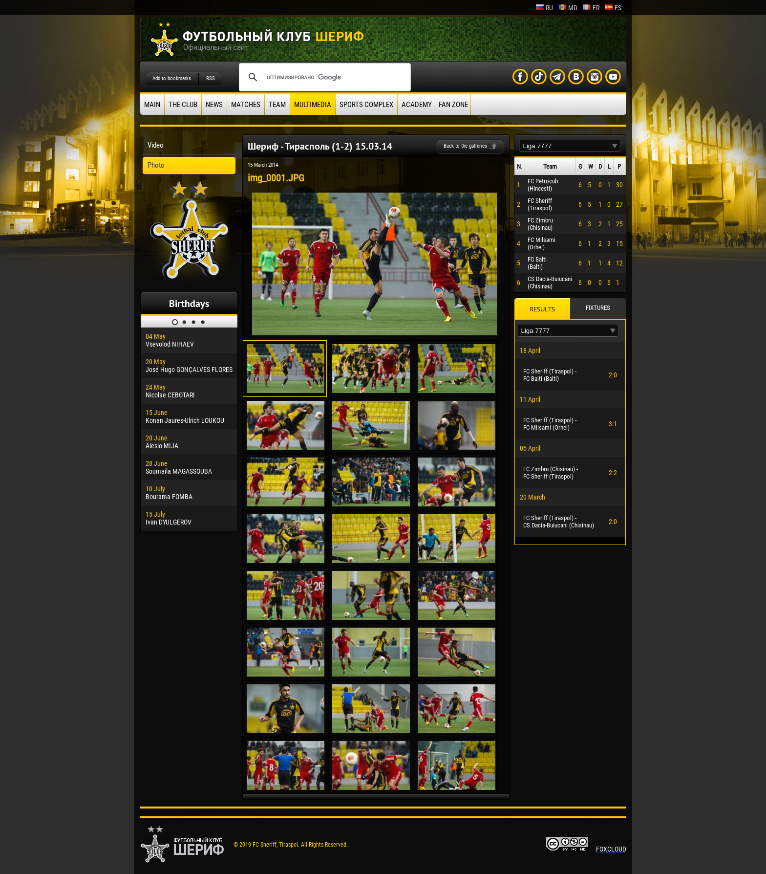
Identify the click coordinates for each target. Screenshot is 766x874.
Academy (417, 104)
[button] (615, 146)
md (567, 8)
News (214, 104)
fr (590, 8)
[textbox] (564, 146)
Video (156, 145)
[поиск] (323, 77)
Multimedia (312, 104)
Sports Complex (366, 104)
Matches (245, 104)
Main (152, 104)
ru (544, 8)
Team (277, 104)
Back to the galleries (465, 146)
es (612, 8)
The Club (183, 104)
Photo (156, 165)
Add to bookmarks (171, 78)
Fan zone (453, 104)
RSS (210, 78)
